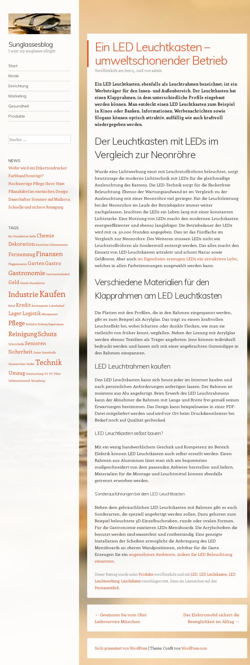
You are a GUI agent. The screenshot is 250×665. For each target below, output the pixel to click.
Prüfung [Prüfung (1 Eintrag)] (43, 324)
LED (194, 574)
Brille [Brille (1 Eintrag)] (32, 236)
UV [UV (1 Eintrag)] (46, 374)
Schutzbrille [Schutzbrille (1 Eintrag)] (16, 344)
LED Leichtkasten (213, 574)
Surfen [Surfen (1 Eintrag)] (30, 364)
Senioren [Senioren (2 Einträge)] (35, 343)
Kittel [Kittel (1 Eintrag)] (11, 306)
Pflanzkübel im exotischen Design (38, 191)
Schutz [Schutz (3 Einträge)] (47, 333)
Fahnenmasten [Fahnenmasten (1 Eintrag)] (59, 245)
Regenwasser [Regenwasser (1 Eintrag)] (56, 324)
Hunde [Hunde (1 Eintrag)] (24, 283)
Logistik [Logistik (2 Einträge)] (31, 313)
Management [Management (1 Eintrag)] (50, 314)
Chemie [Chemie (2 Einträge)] (45, 235)
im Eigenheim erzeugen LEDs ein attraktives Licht (187, 258)
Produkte (16, 116)
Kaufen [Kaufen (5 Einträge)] (52, 293)
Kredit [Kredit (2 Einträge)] (23, 304)
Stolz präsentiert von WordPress (121, 648)
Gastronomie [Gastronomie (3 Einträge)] (26, 272)
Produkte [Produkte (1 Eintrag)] (31, 324)
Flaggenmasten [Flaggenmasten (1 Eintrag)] (17, 264)
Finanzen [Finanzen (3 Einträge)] (49, 253)
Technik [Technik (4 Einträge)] (48, 362)
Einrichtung (18, 85)
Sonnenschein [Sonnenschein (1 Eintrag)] (17, 364)
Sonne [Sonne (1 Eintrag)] (37, 352)
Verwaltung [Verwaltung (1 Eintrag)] (38, 381)
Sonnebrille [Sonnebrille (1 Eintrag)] (49, 352)
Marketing (17, 96)
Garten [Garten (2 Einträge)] (36, 263)
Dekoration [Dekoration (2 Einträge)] (21, 243)
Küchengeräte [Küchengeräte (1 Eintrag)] (40, 306)
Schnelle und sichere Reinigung (35, 207)
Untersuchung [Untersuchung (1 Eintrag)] (34, 374)
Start (12, 65)
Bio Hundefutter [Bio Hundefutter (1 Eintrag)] (18, 236)
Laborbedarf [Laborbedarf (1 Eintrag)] (56, 306)
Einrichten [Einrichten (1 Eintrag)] (42, 245)
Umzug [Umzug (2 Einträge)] (16, 372)
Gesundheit (18, 106)
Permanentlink (107, 587)
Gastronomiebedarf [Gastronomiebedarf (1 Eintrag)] (58, 274)
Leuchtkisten (131, 581)
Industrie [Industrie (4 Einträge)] (23, 294)
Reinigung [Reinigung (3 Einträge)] (22, 333)
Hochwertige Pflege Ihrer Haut (36, 183)
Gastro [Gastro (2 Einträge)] (53, 263)
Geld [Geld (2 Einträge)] (13, 282)
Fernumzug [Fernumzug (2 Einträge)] (21, 254)
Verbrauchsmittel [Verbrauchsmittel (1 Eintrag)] (19, 381)
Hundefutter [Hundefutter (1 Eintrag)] (37, 283)
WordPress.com (194, 648)
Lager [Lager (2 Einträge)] (15, 313)
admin (157, 70)
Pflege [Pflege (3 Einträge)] (16, 323)
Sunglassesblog (30, 44)
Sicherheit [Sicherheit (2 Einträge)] (20, 351)
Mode (13, 75)
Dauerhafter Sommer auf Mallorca (39, 199)
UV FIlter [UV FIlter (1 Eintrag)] (55, 374)
